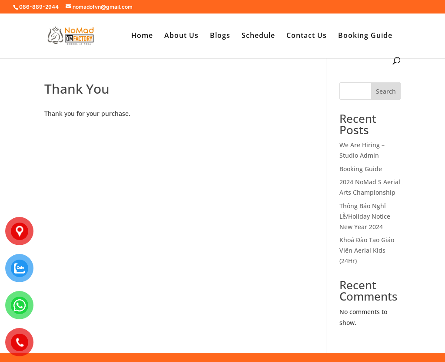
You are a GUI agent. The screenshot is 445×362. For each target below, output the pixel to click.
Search (386, 91)
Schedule (258, 36)
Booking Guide (365, 36)
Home (142, 36)
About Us (181, 36)
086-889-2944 (39, 6)
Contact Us (306, 36)
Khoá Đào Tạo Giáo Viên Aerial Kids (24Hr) (366, 250)
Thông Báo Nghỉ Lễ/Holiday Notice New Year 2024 (364, 216)
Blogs (220, 36)
